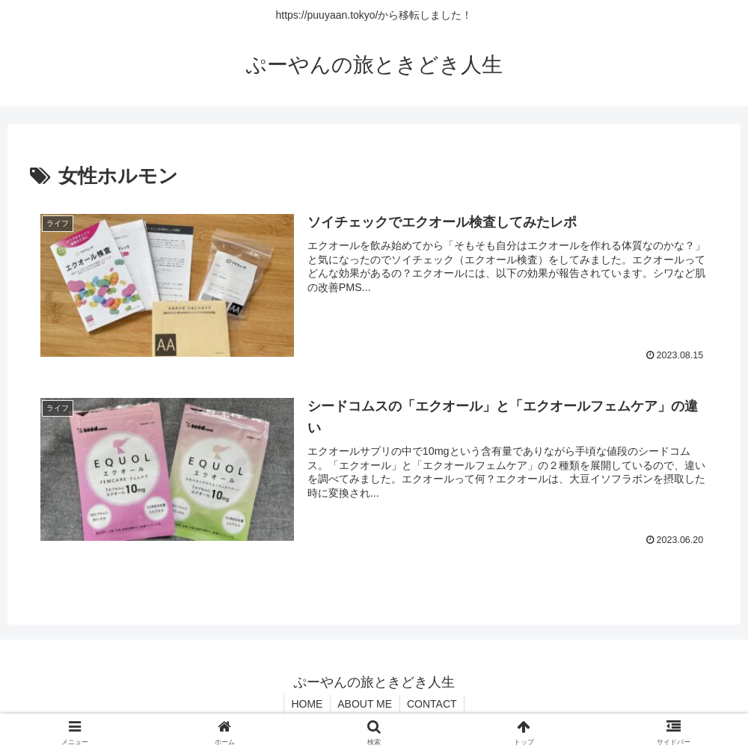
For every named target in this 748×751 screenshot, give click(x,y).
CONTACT (433, 704)
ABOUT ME (364, 704)
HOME (306, 704)
